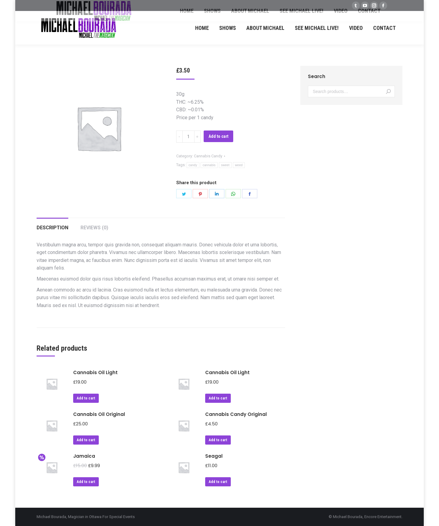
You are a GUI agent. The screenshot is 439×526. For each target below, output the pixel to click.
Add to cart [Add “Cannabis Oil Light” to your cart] (86, 398)
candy (193, 165)
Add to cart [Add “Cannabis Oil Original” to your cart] (86, 440)
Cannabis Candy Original (236, 414)
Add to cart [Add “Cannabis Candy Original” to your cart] (218, 440)
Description (52, 228)
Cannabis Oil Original (99, 414)
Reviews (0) (94, 228)
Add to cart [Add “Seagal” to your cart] (218, 482)
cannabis (209, 165)
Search (388, 91)
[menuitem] (201, 28)
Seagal (214, 456)
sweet (225, 165)
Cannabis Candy (208, 156)
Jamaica (84, 456)
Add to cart (218, 136)
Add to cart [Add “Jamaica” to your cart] (86, 482)
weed (239, 165)
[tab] (52, 225)
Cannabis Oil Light (95, 372)
